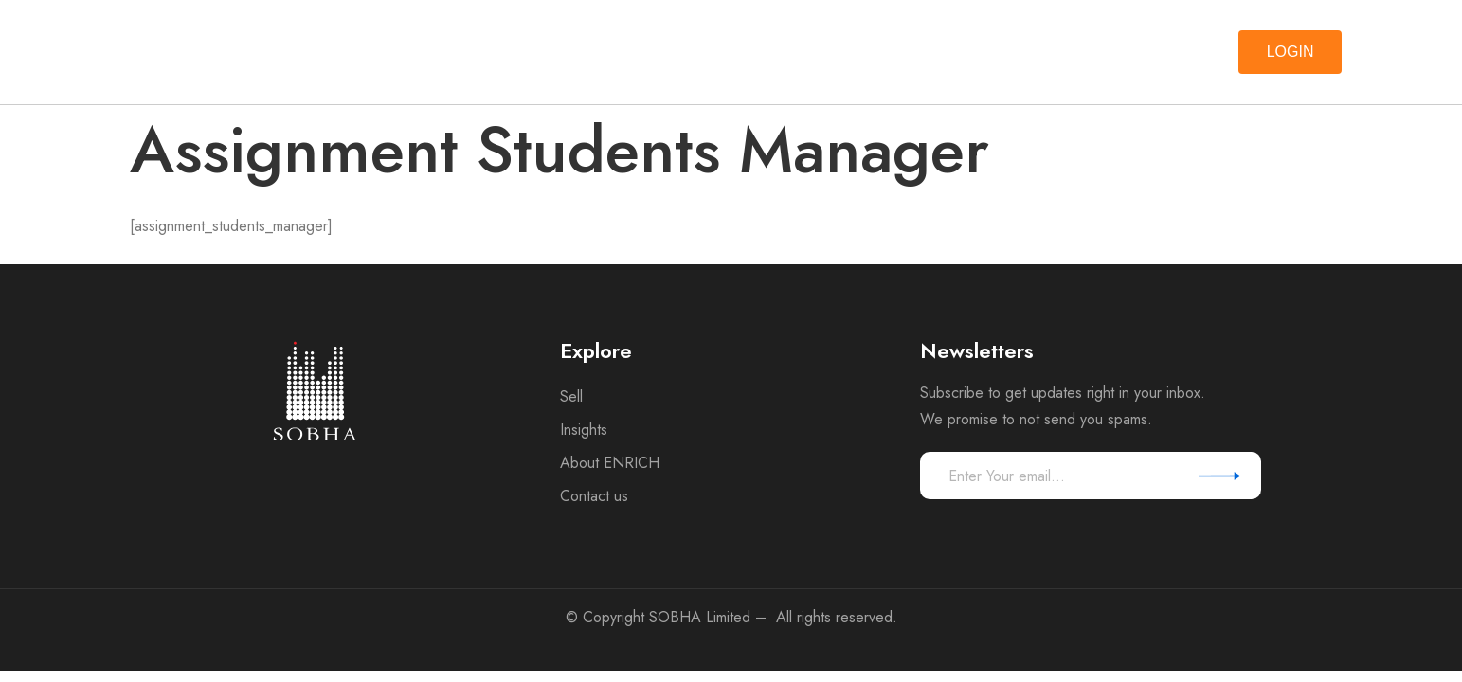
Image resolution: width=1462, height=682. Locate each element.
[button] (1290, 52)
